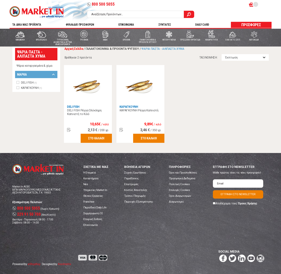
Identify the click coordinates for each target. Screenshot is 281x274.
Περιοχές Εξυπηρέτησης (138, 201)
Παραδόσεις (131, 178)
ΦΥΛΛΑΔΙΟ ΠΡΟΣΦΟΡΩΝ (80, 24)
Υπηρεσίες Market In (95, 190)
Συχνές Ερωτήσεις (135, 172)
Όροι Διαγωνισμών (180, 196)
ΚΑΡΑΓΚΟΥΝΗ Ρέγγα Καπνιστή (139, 110)
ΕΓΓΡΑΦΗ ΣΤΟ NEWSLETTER (238, 194)
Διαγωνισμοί (176, 201)
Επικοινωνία (90, 225)
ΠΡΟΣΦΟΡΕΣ (251, 25)
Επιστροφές (131, 184)
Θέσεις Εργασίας (93, 196)
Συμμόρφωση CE (93, 213)
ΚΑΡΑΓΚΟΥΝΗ (129, 106)
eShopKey (34, 264)
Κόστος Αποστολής (135, 190)
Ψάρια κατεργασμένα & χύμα (34, 65)
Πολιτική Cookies (179, 184)
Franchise (88, 201)
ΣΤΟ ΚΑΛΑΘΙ (96, 138)
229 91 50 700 (26, 214)
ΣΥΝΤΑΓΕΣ (164, 24)
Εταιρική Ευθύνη (92, 219)
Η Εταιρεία (89, 172)
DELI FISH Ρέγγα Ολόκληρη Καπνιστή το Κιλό (84, 112)
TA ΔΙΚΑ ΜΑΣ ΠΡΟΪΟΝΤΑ (26, 24)
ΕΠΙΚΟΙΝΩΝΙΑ (126, 24)
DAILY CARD (202, 24)
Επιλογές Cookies (179, 190)
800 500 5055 (101, 4)
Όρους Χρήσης (247, 203)
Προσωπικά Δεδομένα (182, 178)
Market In (36, 12)
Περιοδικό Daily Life (95, 207)
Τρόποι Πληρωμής (135, 196)
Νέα (85, 184)
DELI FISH (73, 106)
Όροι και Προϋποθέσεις (183, 172)
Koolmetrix (64, 264)
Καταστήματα (90, 178)
